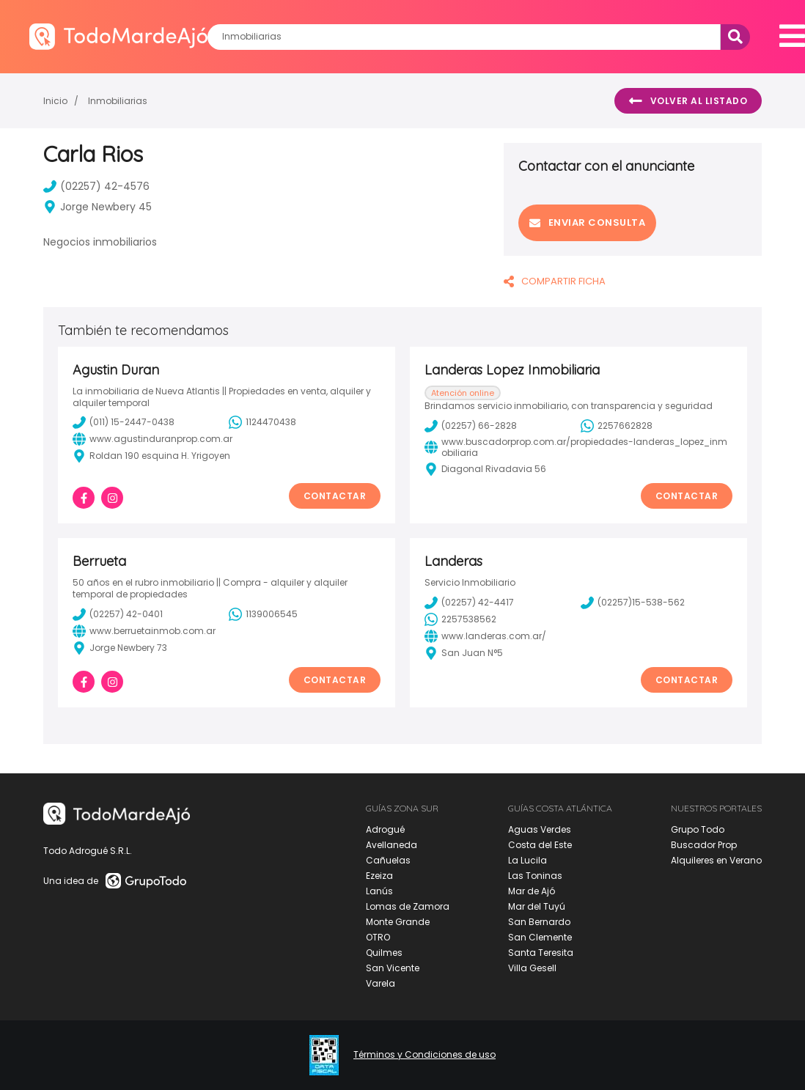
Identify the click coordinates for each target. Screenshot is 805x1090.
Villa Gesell (532, 968)
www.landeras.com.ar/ (485, 636)
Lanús (379, 891)
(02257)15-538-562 (633, 602)
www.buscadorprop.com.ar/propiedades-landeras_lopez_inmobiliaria (575, 447)
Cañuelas (388, 860)
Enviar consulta (587, 222)
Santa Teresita (540, 952)
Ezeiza (379, 875)
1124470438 (262, 422)
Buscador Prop (704, 845)
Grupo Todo (697, 829)
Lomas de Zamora (407, 906)
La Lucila (527, 860)
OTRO (378, 937)
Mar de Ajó (531, 891)
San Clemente (540, 937)
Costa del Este (540, 845)
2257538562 (460, 619)
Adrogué (385, 829)
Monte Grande (398, 922)
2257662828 (617, 425)
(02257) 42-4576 (96, 186)
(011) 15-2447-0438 (123, 422)
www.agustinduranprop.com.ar (152, 439)
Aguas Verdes (539, 829)
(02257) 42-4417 (469, 602)
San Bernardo (539, 922)
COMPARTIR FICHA (555, 281)
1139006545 (263, 614)
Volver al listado (688, 101)
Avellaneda (391, 845)
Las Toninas (535, 875)
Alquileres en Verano (716, 860)
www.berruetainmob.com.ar (144, 631)
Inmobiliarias (117, 101)
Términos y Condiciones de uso (424, 1055)
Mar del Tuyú (536, 906)
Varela (380, 983)
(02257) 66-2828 (470, 425)
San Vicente (392, 968)
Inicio (55, 101)
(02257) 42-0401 (118, 614)
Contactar (335, 496)
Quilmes (384, 952)
